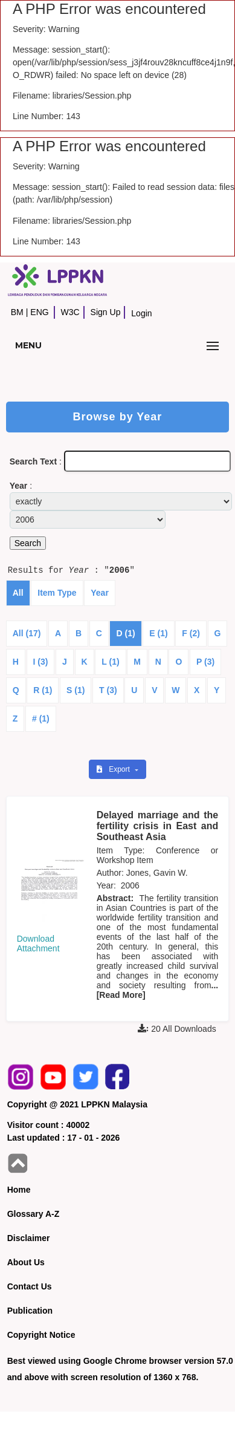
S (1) (75, 690)
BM (17, 312)
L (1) (110, 661)
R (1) (42, 690)
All (18, 593)
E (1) (158, 633)
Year (100, 593)
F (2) (191, 633)
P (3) (205, 661)
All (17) (27, 633)
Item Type (56, 593)
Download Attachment (38, 943)
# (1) (41, 718)
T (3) (108, 690)
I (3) (40, 661)
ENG (39, 312)
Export (114, 769)
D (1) (125, 633)
